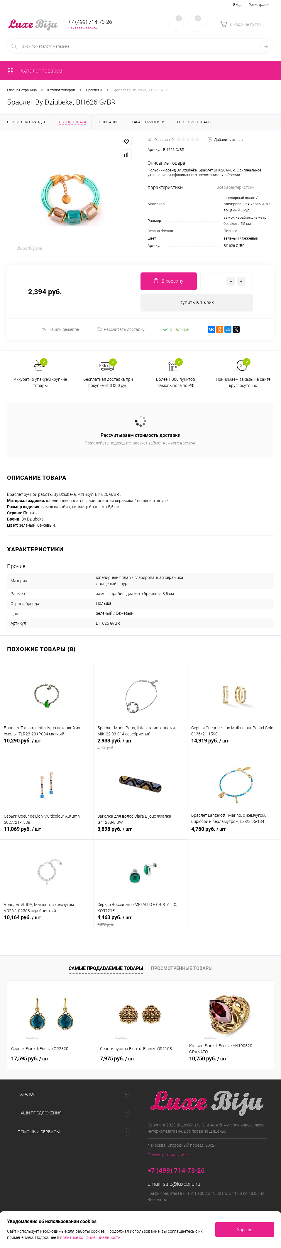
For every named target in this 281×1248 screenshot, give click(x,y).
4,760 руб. (234, 832)
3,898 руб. (140, 832)
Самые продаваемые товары (106, 968)
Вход (237, 4)
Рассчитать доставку (121, 329)
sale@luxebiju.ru (181, 1184)
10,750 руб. (207, 1058)
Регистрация (259, 4)
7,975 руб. (117, 1058)
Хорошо (244, 1229)
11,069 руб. (46, 832)
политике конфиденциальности (90, 1237)
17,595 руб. (29, 1058)
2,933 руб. (140, 743)
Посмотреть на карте (168, 1155)
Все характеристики (235, 187)
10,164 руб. (46, 920)
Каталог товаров (34, 71)
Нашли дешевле (60, 329)
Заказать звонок (83, 28)
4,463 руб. (140, 920)
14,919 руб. (234, 743)
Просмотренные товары (182, 968)
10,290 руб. (46, 743)
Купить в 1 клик (197, 302)
